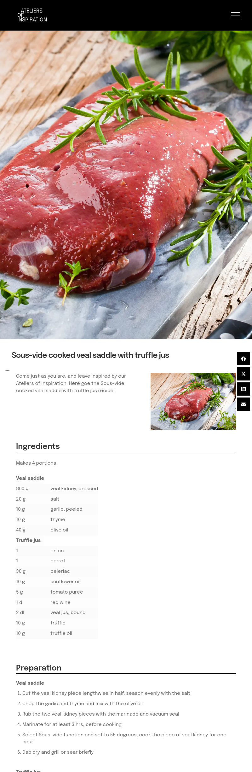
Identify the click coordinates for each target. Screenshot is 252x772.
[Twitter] (243, 373)
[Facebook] (243, 358)
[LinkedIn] (243, 389)
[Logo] (33, 15)
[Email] (243, 404)
